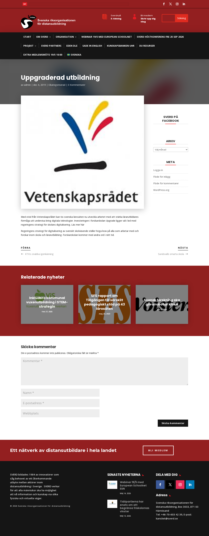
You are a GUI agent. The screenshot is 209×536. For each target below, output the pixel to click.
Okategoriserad (56, 84)
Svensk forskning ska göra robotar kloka (162, 302)
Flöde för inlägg (161, 176)
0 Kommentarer (76, 84)
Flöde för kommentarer (166, 183)
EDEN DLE (71, 45)
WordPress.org (161, 190)
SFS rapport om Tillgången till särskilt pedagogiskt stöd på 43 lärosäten (104, 302)
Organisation (65, 36)
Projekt (28, 45)
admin (27, 84)
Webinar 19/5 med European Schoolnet (106, 36)
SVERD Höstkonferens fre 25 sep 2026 (160, 36)
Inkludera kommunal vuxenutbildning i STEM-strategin (47, 302)
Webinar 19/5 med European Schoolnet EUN (133, 485)
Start (27, 36)
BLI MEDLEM (158, 450)
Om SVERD (42, 36)
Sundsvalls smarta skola (171, 254)
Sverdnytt (116, 15)
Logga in (158, 170)
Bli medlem (147, 15)
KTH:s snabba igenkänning (39, 254)
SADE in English (92, 45)
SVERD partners (51, 45)
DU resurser (147, 45)
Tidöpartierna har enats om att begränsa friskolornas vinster (134, 506)
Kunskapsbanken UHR (120, 45)
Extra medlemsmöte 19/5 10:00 (42, 54)
